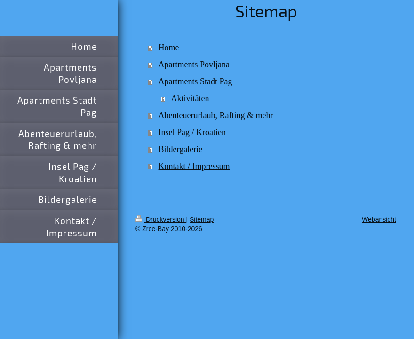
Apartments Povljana (194, 64)
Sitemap (202, 219)
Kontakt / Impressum (194, 166)
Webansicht (379, 219)
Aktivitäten (190, 98)
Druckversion (160, 219)
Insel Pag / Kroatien (192, 132)
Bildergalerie (181, 149)
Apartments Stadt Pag (195, 81)
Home (169, 47)
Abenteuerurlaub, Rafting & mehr (216, 115)
